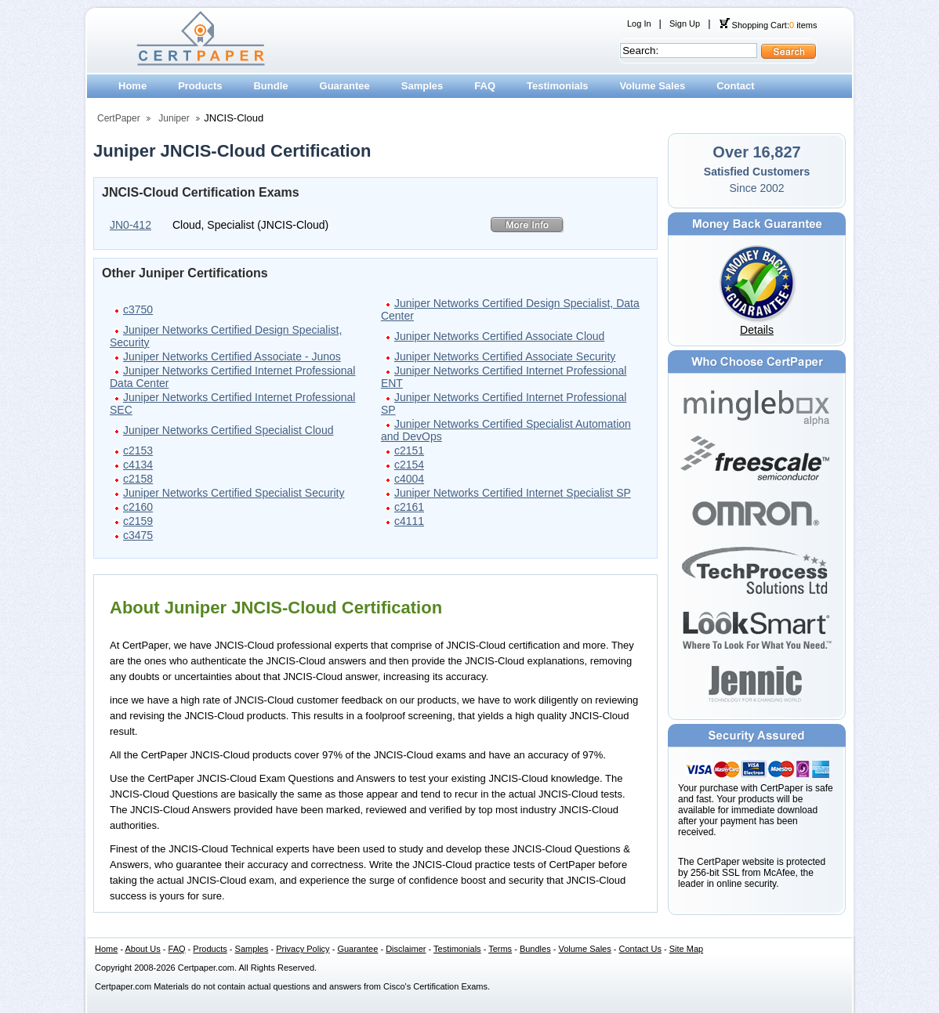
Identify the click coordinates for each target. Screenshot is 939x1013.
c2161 (409, 507)
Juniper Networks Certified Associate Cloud (499, 336)
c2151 (409, 450)
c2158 (138, 478)
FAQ (484, 86)
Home (132, 86)
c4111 (409, 521)
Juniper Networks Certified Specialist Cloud (228, 430)
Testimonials (558, 86)
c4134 (138, 464)
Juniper (173, 118)
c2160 (138, 507)
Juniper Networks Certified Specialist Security (233, 493)
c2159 (138, 521)
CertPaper (118, 118)
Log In (639, 23)
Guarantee (345, 86)
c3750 (138, 309)
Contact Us (640, 948)
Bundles (535, 948)
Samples (422, 86)
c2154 (409, 464)
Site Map (686, 948)
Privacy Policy (302, 948)
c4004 (409, 478)
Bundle (270, 86)
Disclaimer (406, 948)
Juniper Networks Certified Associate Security (504, 356)
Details (757, 330)
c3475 (138, 535)
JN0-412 (130, 225)
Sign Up (684, 23)
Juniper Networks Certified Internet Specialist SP (512, 493)
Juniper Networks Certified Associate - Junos (232, 356)
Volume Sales (653, 86)
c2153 (138, 450)
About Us (143, 948)
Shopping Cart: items (768, 25)
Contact (735, 86)
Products (200, 86)
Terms (500, 948)
